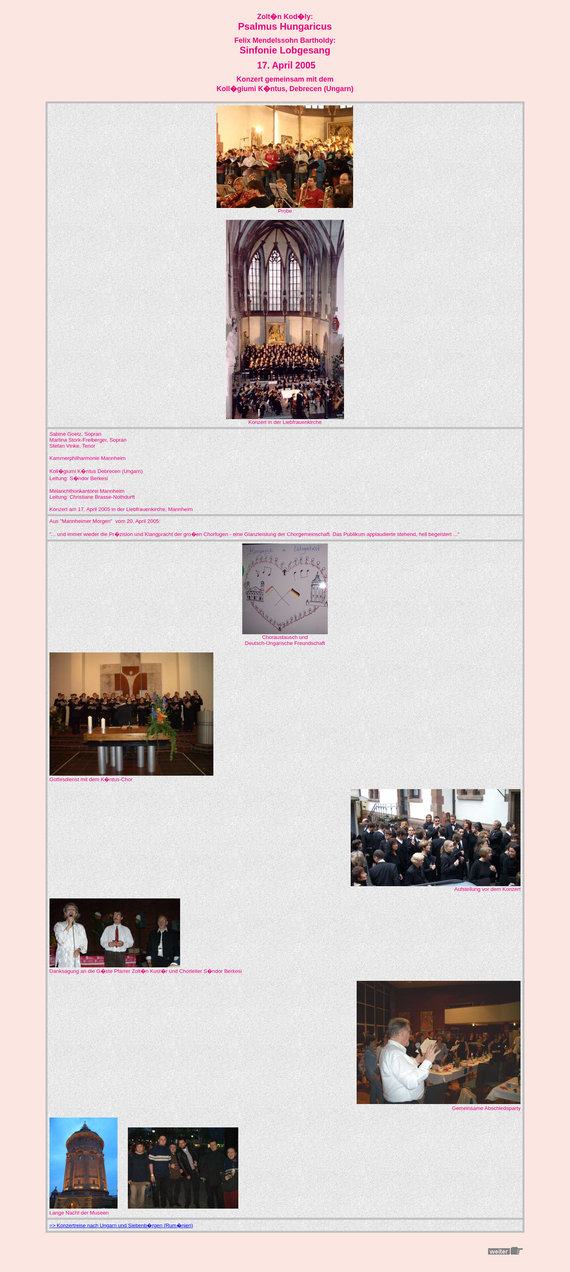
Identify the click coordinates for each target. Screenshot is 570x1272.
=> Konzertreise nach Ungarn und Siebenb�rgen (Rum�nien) (121, 1225)
